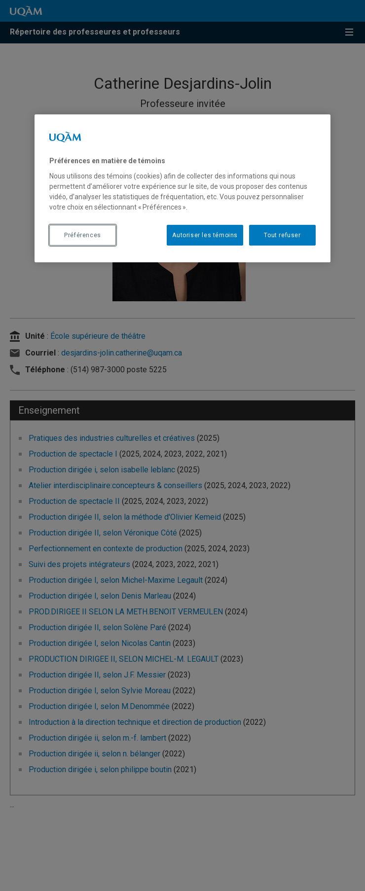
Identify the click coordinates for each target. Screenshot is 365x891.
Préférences (82, 235)
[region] (182, 188)
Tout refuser (282, 235)
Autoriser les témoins (205, 235)
